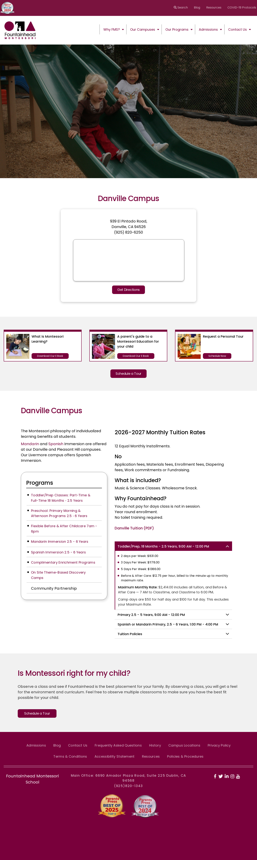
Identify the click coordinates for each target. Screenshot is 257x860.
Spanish (55, 443)
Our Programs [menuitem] (177, 29)
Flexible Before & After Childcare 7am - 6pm (64, 529)
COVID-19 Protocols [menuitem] (241, 7)
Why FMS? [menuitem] (111, 29)
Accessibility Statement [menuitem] (115, 756)
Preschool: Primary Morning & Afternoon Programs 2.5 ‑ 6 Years (59, 513)
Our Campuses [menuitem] (142, 29)
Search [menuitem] (181, 7)
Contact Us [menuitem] (237, 29)
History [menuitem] (155, 745)
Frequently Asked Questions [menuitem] (118, 745)
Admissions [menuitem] (208, 29)
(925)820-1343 (128, 785)
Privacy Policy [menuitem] (219, 745)
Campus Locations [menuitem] (184, 745)
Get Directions (128, 289)
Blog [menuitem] (197, 7)
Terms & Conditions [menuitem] (70, 756)
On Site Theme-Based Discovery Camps (58, 575)
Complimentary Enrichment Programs (63, 562)
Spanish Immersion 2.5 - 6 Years (58, 552)
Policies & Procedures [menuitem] (185, 756)
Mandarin (30, 443)
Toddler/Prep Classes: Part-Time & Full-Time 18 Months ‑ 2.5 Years (60, 498)
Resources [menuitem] (213, 7)
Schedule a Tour (128, 373)
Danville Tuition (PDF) (134, 528)
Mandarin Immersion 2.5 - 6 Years (59, 541)
